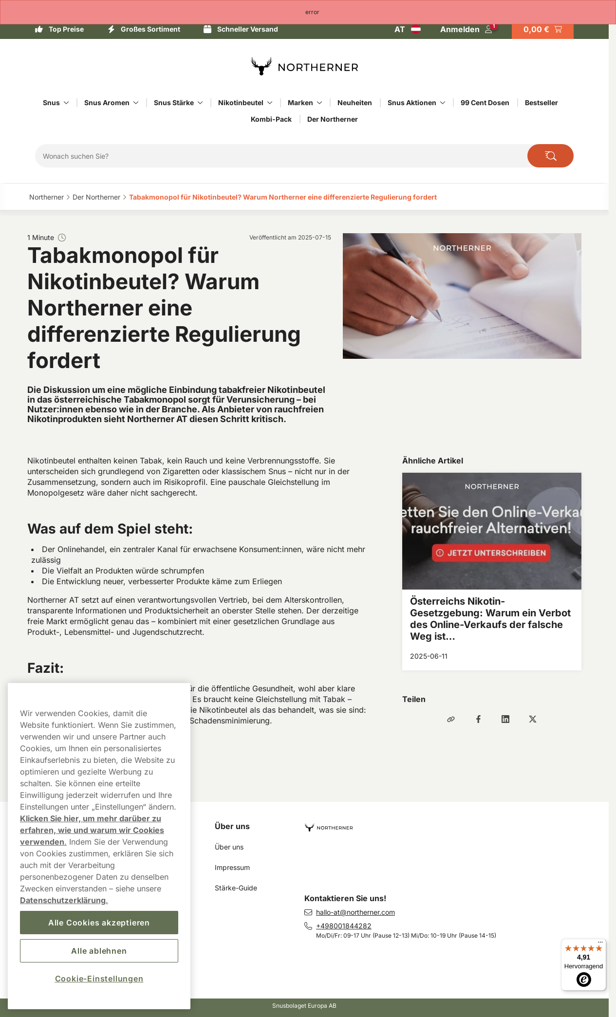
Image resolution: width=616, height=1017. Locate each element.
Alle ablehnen (99, 951)
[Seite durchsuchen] (550, 155)
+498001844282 (344, 926)
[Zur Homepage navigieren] (446, 823)
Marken (300, 102)
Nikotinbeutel (240, 102)
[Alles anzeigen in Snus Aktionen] (442, 102)
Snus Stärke (174, 102)
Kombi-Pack (271, 119)
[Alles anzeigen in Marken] (319, 102)
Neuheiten (354, 102)
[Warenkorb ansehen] (543, 29)
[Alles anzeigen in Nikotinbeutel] (269, 102)
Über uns (232, 826)
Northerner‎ (46, 197)
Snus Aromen (107, 102)
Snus (51, 102)
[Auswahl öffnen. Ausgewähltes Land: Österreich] (407, 29)
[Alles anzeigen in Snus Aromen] (135, 102)
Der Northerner (332, 119)
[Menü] (600, 944)
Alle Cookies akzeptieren (99, 922)
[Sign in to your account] (466, 29)
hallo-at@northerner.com (355, 912)
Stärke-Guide (236, 888)
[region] (99, 846)
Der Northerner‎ (96, 197)
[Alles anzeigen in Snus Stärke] (200, 102)
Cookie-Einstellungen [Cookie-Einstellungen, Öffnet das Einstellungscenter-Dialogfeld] (99, 978)
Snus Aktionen (412, 102)
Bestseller (541, 102)
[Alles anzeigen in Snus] (66, 102)
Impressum (232, 867)
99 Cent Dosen (485, 102)
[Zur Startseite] (304, 66)
